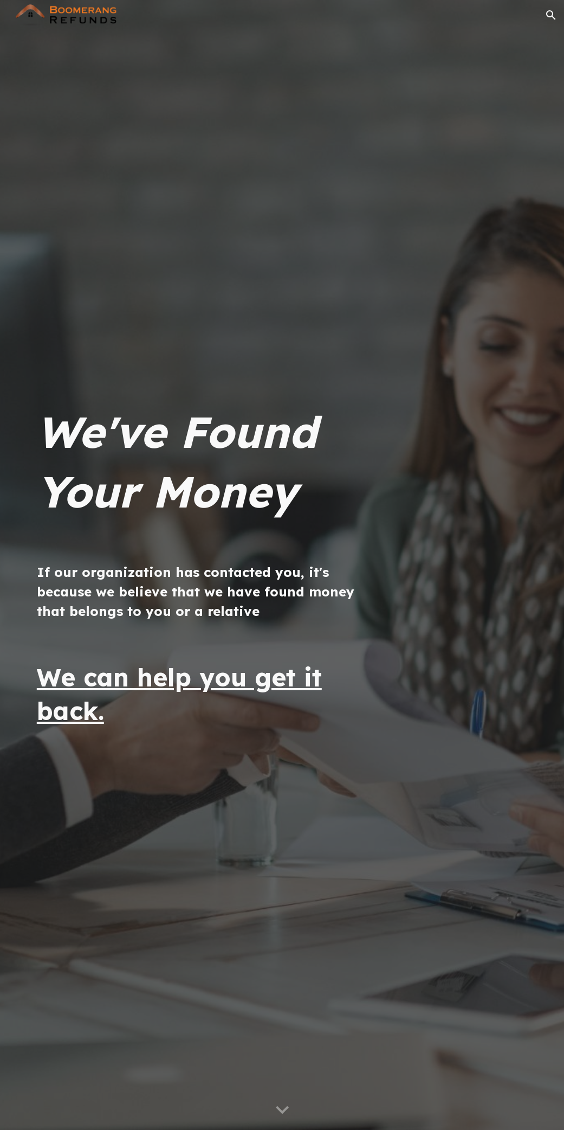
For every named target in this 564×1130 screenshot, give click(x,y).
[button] (551, 15)
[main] (197, 461)
